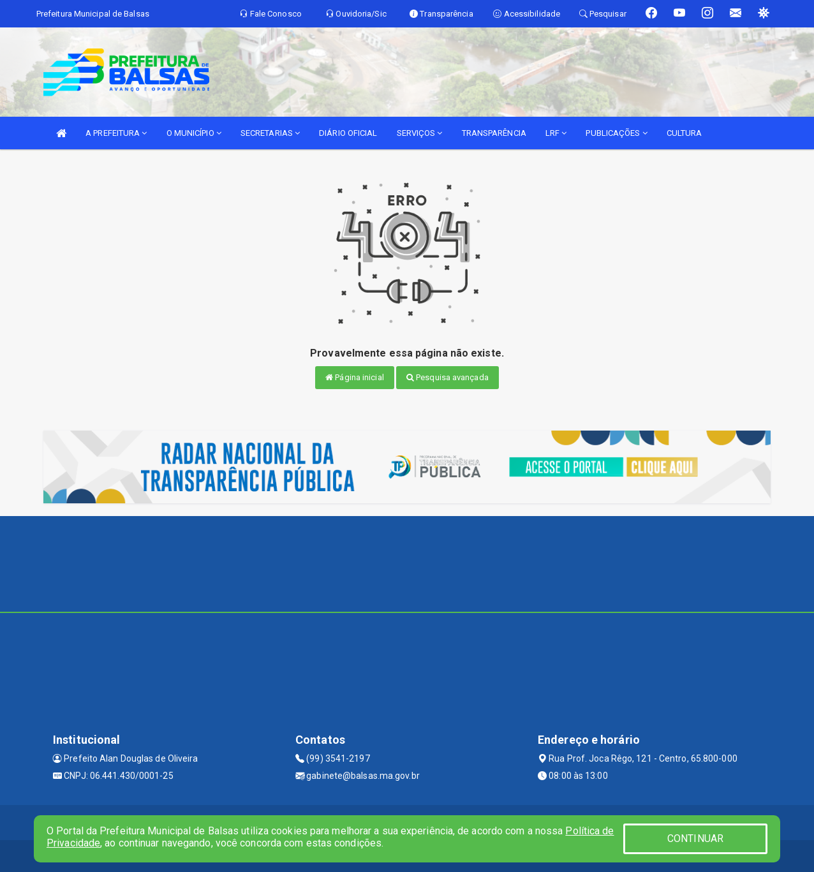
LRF (556, 133)
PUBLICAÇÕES (616, 133)
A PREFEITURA (116, 133)
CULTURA (684, 133)
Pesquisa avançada (447, 377)
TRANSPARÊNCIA (494, 133)
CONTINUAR (695, 838)
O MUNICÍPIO (193, 133)
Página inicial (354, 377)
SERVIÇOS (420, 133)
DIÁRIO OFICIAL (348, 133)
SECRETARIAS (270, 133)
